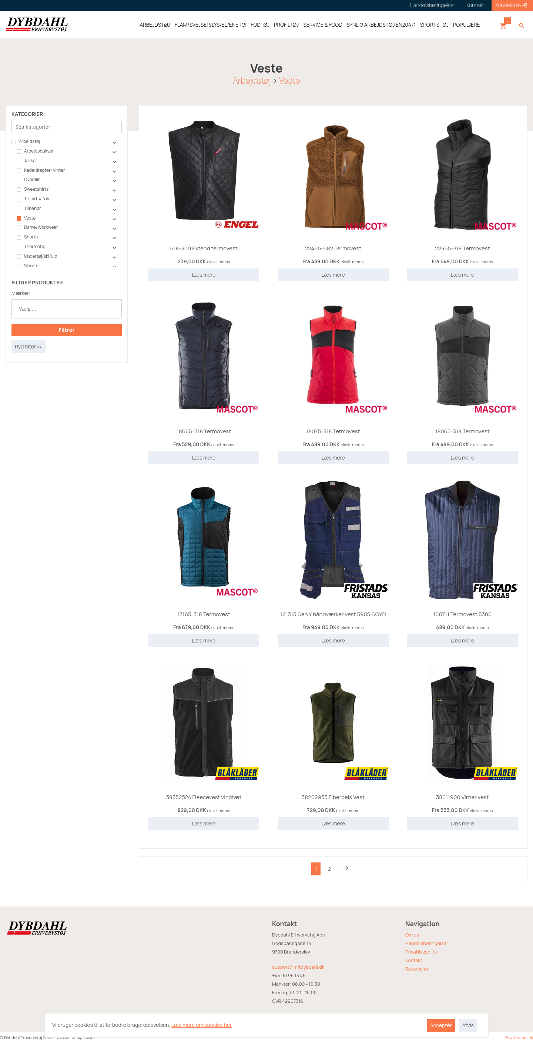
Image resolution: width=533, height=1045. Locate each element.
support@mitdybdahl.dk (298, 967)
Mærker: (20, 293)
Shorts (27, 237)
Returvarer (417, 968)
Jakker (27, 160)
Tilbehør (29, 208)
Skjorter (28, 265)
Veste (289, 80)
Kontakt (413, 960)
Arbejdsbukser (35, 151)
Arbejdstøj (252, 80)
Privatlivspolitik (421, 951)
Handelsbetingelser (426, 943)
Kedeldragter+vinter (41, 170)
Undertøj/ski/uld (37, 256)
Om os (412, 934)
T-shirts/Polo (34, 198)
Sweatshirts (32, 189)
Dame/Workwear (37, 227)
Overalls (28, 179)
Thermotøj (31, 246)
